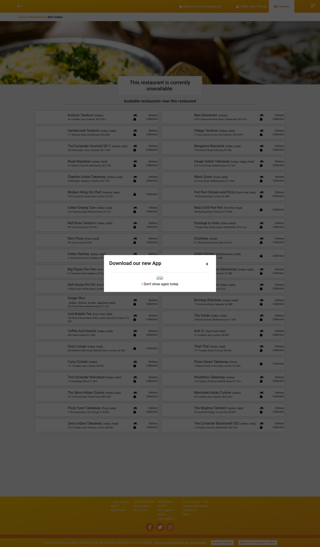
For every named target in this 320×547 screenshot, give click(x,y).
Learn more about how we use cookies (179, 542)
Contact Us (204, 509)
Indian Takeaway (129, 500)
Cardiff (148, 504)
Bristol (148, 513)
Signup (110, 500)
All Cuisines (126, 509)
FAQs (200, 513)
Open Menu (313, 5)
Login (100, 500)
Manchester (151, 500)
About (100, 504)
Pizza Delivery (127, 504)
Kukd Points (104, 509)
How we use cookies (210, 504)
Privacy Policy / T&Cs (210, 500)
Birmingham (151, 509)
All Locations (152, 517)
